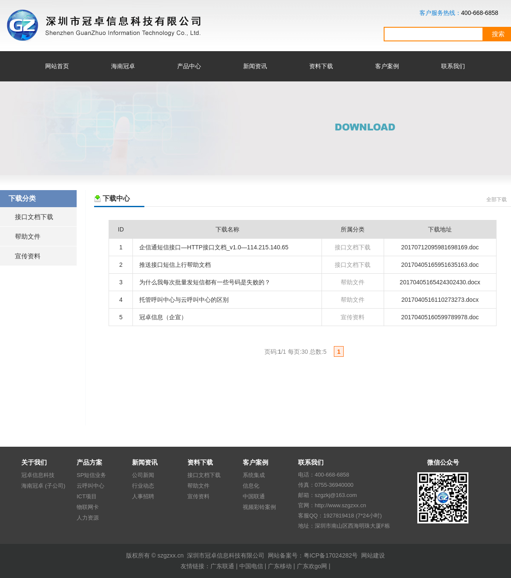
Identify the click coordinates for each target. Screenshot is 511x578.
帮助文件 (27, 236)
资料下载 (321, 66)
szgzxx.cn (171, 555)
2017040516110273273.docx (440, 299)
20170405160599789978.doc (440, 317)
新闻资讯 (255, 66)
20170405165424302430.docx (440, 282)
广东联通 (222, 566)
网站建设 (373, 555)
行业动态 (143, 486)
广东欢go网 (312, 566)
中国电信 (251, 566)
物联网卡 (88, 507)
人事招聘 (143, 496)
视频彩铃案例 (259, 507)
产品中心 (189, 66)
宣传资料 (27, 256)
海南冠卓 (123, 66)
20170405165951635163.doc (440, 264)
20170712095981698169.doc (440, 247)
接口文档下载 (34, 216)
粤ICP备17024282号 (331, 555)
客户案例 (387, 66)
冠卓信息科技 (38, 475)
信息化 (251, 486)
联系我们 (453, 66)
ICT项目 (87, 496)
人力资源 (88, 517)
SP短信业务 (91, 475)
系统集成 (254, 475)
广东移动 (280, 566)
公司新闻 (143, 475)
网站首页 (57, 66)
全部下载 (496, 199)
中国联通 (254, 496)
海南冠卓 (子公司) (43, 486)
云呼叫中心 (90, 486)
